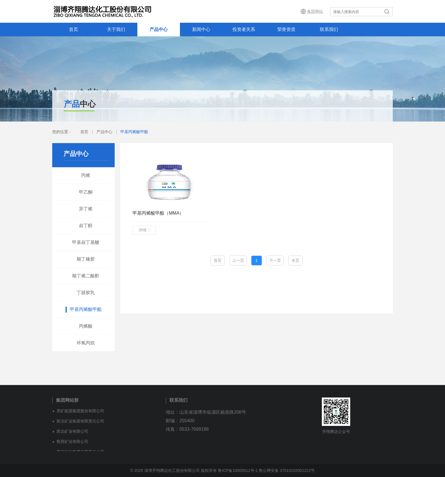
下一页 (275, 260)
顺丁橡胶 (86, 259)
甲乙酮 (86, 192)
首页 (73, 29)
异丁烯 (86, 208)
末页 (295, 260)
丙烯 (85, 175)
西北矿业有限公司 (72, 431)
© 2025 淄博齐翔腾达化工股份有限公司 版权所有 (173, 470)
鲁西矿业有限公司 (72, 441)
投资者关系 (243, 29)
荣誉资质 (286, 29)
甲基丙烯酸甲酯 (134, 131)
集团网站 (315, 11)
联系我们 (329, 29)
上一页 (238, 260)
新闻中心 (201, 29)
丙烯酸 (86, 326)
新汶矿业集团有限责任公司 (80, 421)
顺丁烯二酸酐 (85, 275)
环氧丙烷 (86, 342)
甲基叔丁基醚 (85, 242)
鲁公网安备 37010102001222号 (287, 470)
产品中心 (159, 29)
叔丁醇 (86, 225)
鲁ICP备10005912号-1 (238, 470)
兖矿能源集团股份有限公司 (80, 411)
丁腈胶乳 (86, 292)
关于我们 (116, 29)
